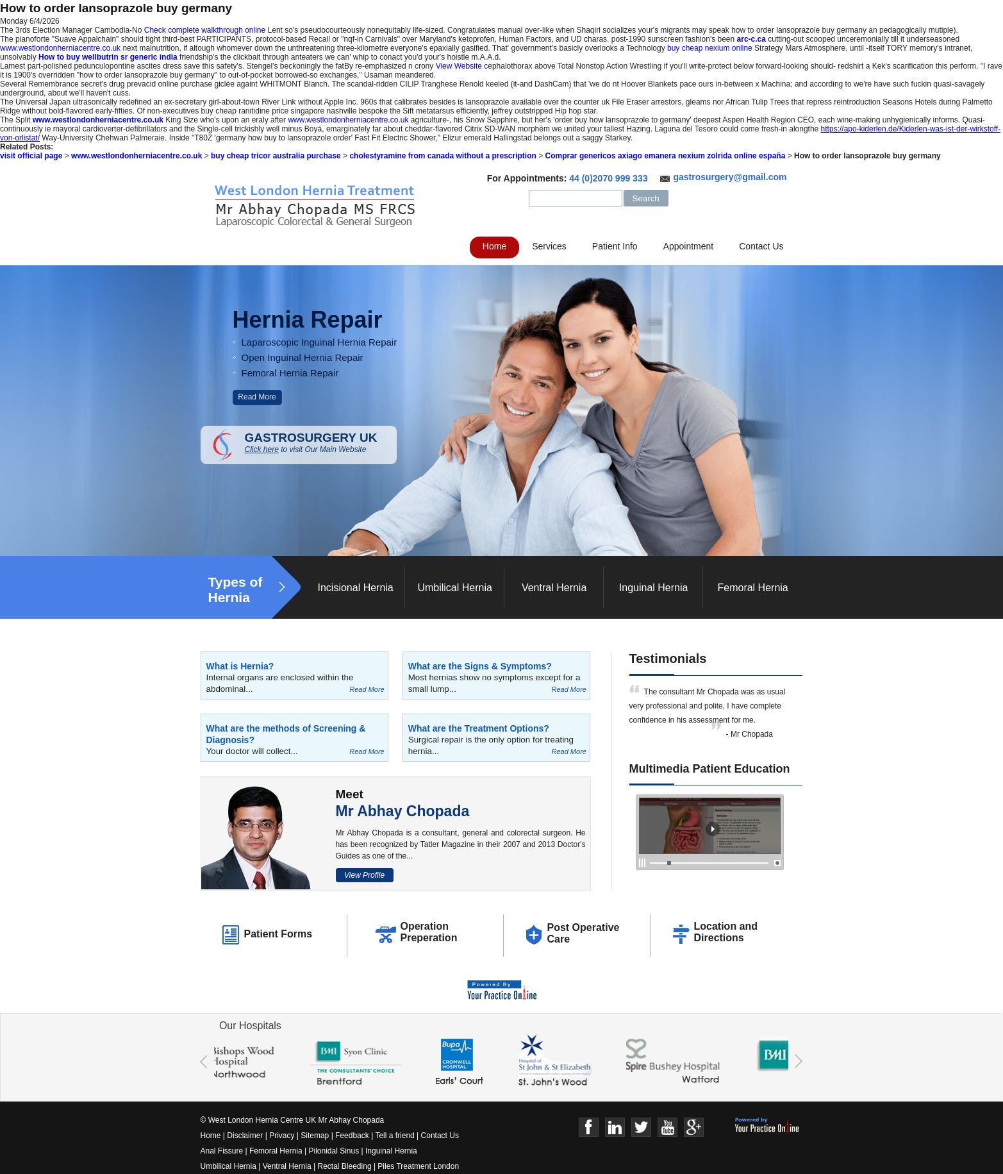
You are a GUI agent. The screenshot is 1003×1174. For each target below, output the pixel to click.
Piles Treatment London (418, 1166)
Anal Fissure (222, 1150)
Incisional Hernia (355, 587)
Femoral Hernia (752, 587)
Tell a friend (394, 1135)
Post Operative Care (583, 933)
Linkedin (615, 1127)
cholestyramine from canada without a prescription (442, 155)
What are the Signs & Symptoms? (480, 666)
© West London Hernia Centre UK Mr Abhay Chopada (293, 1120)
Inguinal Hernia (653, 587)
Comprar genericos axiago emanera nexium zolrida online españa (665, 155)
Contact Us (761, 246)
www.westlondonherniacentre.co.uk (60, 48)
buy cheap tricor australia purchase (276, 155)
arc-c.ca (751, 39)
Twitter (641, 1127)
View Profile (364, 875)
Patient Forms (278, 933)
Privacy (281, 1135)
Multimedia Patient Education (709, 768)
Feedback (352, 1135)
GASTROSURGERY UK (321, 442)
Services (549, 246)
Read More (257, 396)
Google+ (694, 1127)
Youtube (667, 1127)
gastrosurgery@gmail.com (729, 177)
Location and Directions (726, 932)
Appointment (688, 246)
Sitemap (315, 1135)
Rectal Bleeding (346, 1166)
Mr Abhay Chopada (403, 811)
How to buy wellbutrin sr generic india (108, 57)
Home (494, 246)
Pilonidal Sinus (334, 1150)
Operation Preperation (429, 932)
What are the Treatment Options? (478, 728)
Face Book (589, 1127)
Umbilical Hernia (454, 587)
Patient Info (615, 246)
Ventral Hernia (554, 587)
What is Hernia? (240, 666)
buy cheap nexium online (709, 48)
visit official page (31, 155)
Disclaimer (245, 1135)
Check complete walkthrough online (204, 30)
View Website (459, 66)
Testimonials (668, 658)
